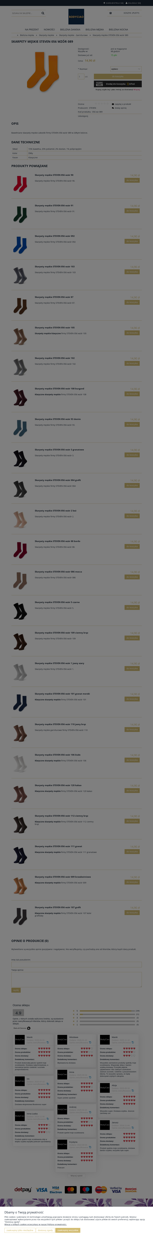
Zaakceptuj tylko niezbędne (20, 1230)
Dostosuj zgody (45, 1230)
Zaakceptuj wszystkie (67, 1230)
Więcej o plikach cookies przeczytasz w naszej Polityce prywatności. (35, 1224)
